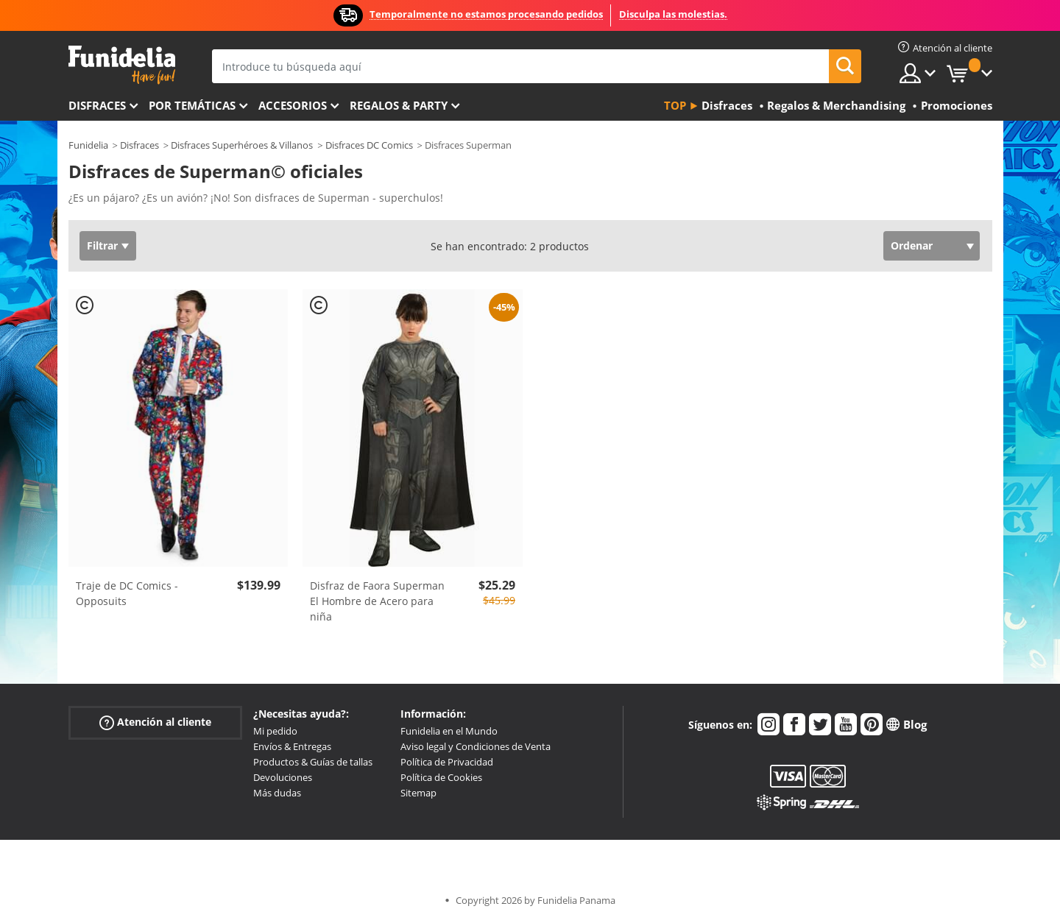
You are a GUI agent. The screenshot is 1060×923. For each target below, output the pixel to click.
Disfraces (97, 105)
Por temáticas (192, 105)
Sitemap (418, 792)
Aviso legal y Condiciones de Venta (475, 746)
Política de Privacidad (446, 761)
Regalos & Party (399, 105)
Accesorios (292, 105)
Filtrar (102, 245)
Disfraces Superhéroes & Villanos (242, 145)
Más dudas (277, 792)
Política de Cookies (441, 777)
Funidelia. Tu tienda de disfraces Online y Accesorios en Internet (121, 65)
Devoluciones (282, 777)
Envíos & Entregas (292, 746)
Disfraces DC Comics (369, 145)
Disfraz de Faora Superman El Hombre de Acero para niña (377, 601)
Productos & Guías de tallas (312, 761)
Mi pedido (275, 731)
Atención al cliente (155, 722)
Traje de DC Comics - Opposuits (127, 593)
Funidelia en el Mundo (449, 731)
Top (675, 105)
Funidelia (88, 145)
